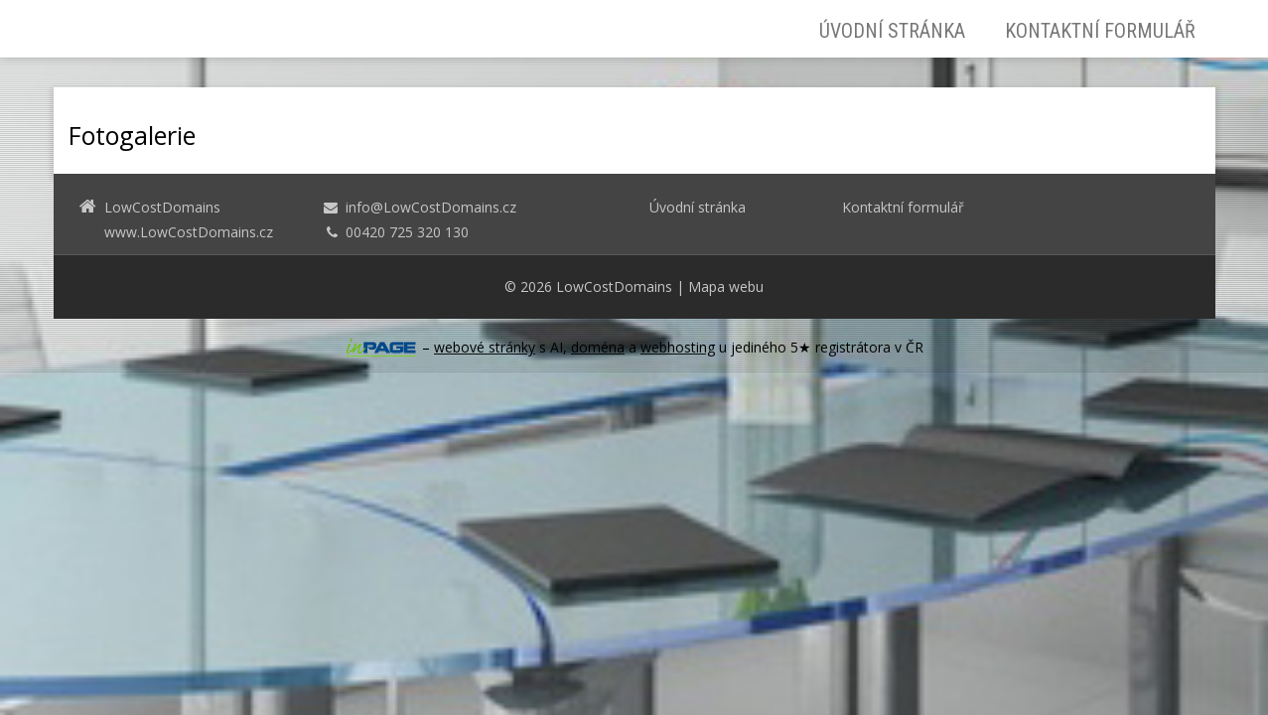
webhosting (677, 347)
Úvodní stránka (892, 31)
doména (598, 347)
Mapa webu (726, 286)
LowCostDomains (614, 286)
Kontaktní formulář (1100, 31)
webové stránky (484, 347)
